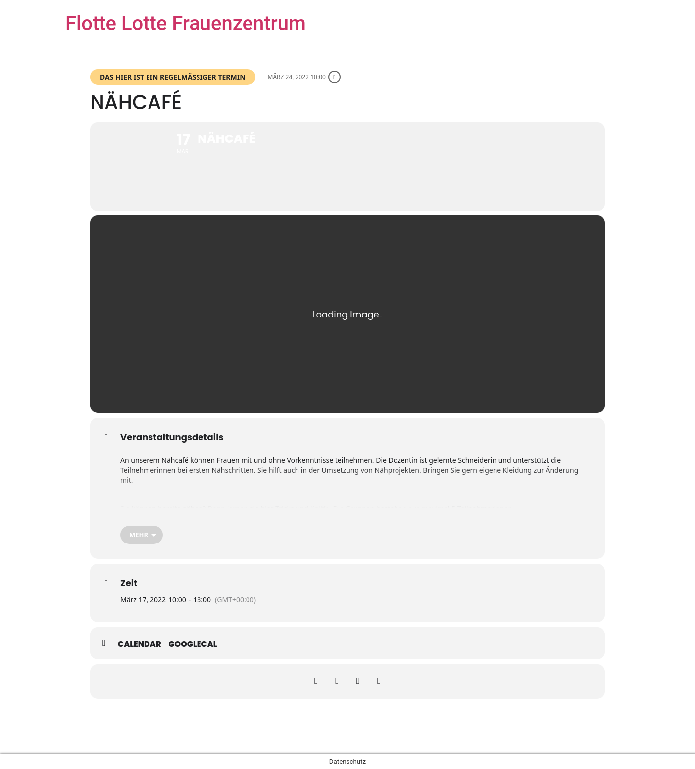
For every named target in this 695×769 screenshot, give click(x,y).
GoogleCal (193, 644)
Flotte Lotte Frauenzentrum (185, 23)
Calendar (139, 644)
